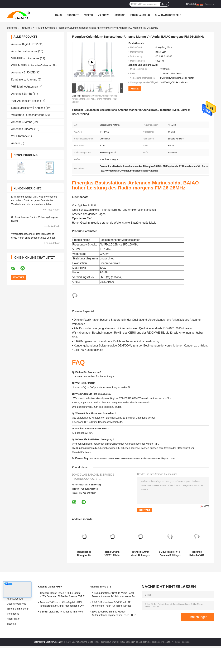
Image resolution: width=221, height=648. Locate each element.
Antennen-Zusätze (22, 129)
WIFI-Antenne (19, 136)
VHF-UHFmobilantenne (25, 58)
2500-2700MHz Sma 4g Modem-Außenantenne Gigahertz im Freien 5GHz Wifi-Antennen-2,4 (114, 613)
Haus (58, 15)
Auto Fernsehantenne (24, 51)
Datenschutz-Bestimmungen (47, 642)
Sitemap (11, 623)
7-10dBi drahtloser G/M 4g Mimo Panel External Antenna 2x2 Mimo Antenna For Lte (113, 595)
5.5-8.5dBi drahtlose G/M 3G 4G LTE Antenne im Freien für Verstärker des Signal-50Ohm (111, 604)
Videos (88, 15)
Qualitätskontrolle (168, 15)
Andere (15, 143)
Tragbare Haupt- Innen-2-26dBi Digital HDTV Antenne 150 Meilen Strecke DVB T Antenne (62, 595)
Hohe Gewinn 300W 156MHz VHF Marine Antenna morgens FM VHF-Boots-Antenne (112, 553)
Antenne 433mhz (21, 122)
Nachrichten (13, 618)
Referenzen (190, 4)
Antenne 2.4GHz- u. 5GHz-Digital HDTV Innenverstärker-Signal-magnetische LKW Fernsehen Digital (62, 604)
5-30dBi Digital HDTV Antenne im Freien (61, 611)
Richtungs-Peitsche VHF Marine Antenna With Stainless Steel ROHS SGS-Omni (196, 553)
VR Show (103, 15)
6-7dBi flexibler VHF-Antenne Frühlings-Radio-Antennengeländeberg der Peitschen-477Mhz (170, 553)
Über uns (119, 15)
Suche (164, 4)
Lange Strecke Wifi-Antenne (28, 107)
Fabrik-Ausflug (140, 15)
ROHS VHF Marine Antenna (127, 458)
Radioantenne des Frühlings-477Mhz (158, 458)
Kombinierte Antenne (24, 79)
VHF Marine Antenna (44, 27)
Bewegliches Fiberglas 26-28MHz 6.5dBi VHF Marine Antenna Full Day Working (84, 553)
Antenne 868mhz (21, 93)
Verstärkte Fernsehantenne (27, 115)
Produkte (73, 15)
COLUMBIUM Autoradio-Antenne (31, 65)
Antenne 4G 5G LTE (23, 72)
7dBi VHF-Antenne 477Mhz (101, 458)
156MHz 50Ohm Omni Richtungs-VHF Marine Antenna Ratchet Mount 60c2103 (140, 553)
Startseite (12, 27)
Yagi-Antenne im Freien (25, 100)
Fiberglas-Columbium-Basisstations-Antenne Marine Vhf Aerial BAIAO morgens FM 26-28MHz (95, 99)
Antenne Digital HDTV (24, 44)
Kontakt (134, 88)
